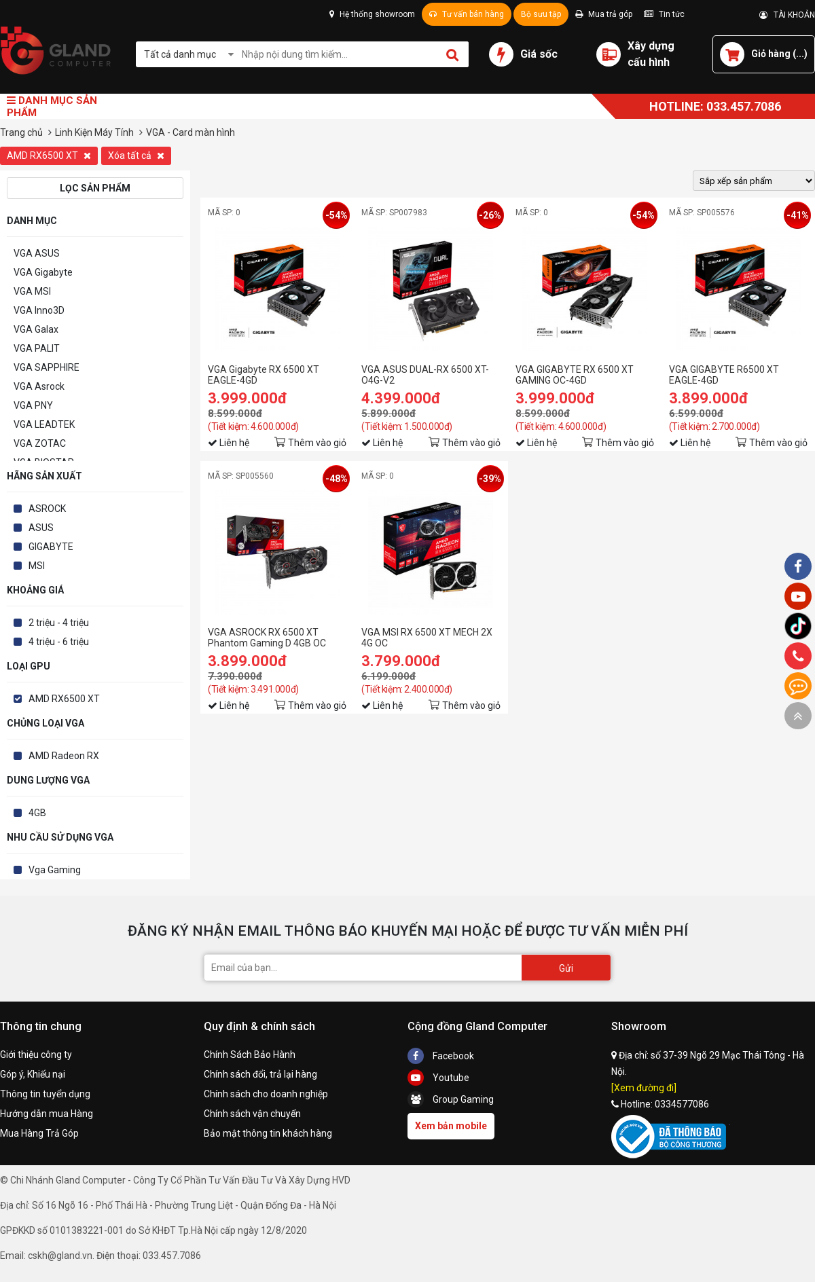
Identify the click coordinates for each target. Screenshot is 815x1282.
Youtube (438, 1077)
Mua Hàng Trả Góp (39, 1133)
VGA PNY (33, 405)
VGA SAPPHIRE (46, 367)
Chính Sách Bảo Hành (249, 1054)
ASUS (41, 527)
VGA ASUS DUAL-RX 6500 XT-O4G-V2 (425, 375)
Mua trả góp (603, 14)
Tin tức (664, 14)
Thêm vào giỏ (317, 442)
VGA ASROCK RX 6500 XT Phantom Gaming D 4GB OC (267, 637)
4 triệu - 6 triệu (59, 641)
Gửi (566, 968)
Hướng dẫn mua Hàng (46, 1113)
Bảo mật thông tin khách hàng (268, 1133)
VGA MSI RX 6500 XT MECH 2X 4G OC (426, 637)
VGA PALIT (37, 348)
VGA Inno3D (39, 310)
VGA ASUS (37, 253)
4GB (37, 812)
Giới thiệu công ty (36, 1054)
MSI (37, 565)
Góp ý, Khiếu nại (32, 1074)
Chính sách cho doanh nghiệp (266, 1093)
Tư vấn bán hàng (466, 14)
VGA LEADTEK (44, 424)
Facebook (441, 1056)
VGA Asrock (39, 386)
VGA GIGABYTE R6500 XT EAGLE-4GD (724, 375)
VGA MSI (32, 291)
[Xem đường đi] (643, 1087)
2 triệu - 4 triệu (59, 622)
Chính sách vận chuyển (252, 1113)
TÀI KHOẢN (787, 15)
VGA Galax (36, 329)
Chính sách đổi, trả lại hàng (260, 1074)
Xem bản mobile (451, 1125)
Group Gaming (451, 1099)
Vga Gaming (55, 869)
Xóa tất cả (136, 155)
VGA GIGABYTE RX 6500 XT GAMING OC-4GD (574, 375)
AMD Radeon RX (64, 755)
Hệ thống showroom (372, 14)
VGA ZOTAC (40, 443)
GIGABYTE (51, 546)
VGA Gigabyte (43, 272)
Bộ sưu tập (541, 14)
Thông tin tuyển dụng (45, 1093)
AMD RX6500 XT (49, 155)
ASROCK (47, 508)
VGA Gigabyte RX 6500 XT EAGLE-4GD (263, 375)
